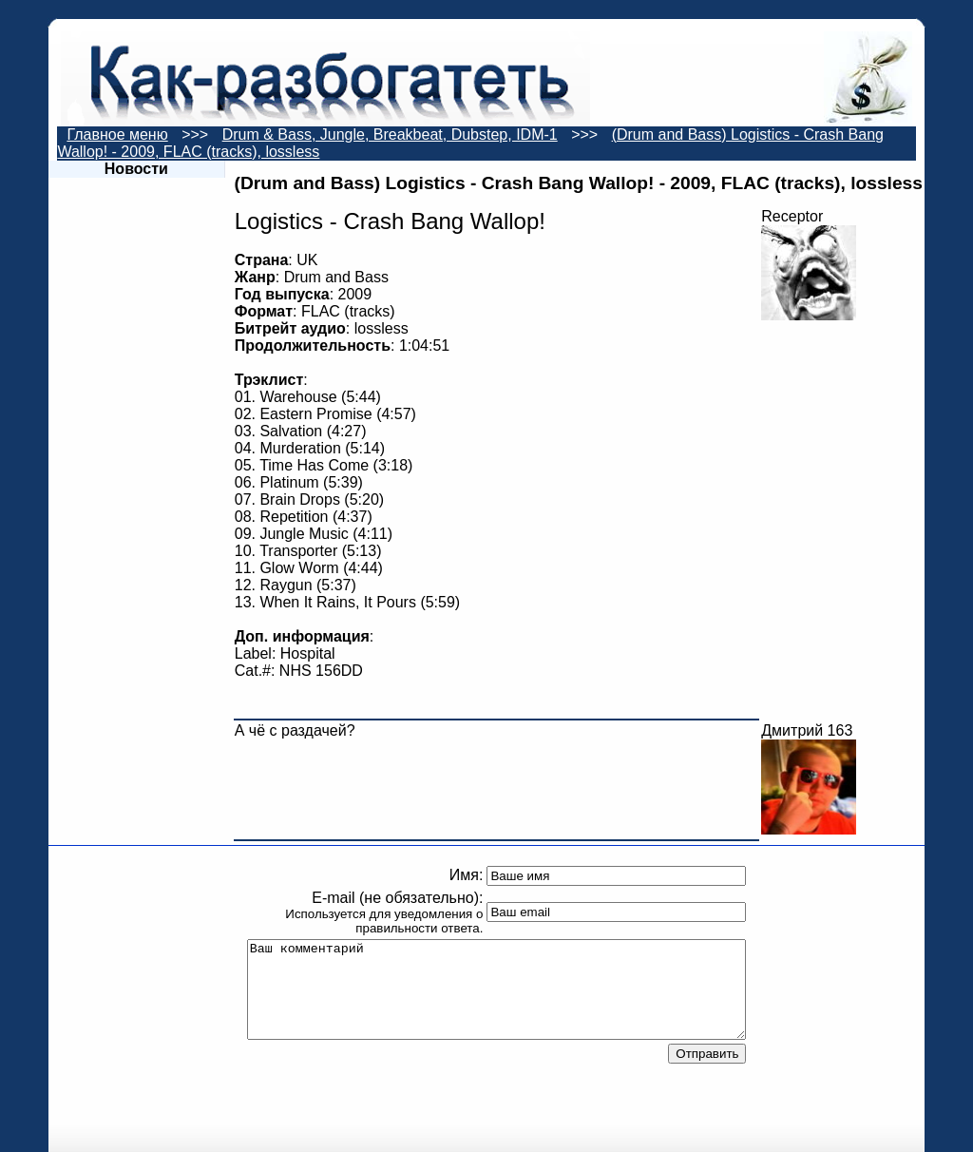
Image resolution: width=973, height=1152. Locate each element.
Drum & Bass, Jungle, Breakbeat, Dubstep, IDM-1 (390, 134)
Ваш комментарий (497, 989)
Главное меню (117, 134)
